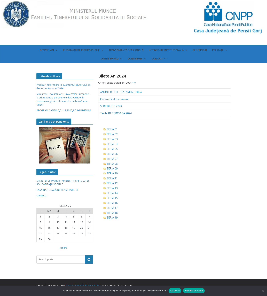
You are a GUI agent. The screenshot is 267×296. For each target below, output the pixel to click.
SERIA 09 (112, 168)
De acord (175, 290)
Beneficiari (200, 50)
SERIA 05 (112, 149)
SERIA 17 (112, 208)
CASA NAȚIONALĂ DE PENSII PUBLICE (57, 189)
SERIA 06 (112, 154)
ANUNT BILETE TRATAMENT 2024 (121, 92)
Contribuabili (110, 58)
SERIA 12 (112, 183)
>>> (134, 82)
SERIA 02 (112, 134)
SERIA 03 (112, 139)
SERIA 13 (112, 188)
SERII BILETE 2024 (111, 106)
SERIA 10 (112, 173)
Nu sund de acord (194, 290)
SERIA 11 (112, 178)
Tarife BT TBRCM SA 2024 (116, 113)
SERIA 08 (112, 164)
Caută (89, 259)
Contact (157, 58)
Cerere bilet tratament (114, 99)
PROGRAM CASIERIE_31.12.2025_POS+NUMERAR (63, 110)
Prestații (218, 50)
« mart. (63, 247)
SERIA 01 (112, 129)
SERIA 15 (112, 198)
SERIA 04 (112, 144)
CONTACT (42, 195)
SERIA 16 (112, 203)
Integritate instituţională (166, 50)
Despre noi (47, 50)
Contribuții (135, 58)
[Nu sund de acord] (262, 290)
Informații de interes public (81, 50)
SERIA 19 (112, 217)
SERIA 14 (112, 193)
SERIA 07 (112, 159)
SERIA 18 (112, 213)
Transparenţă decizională (126, 50)
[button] (56, 50)
